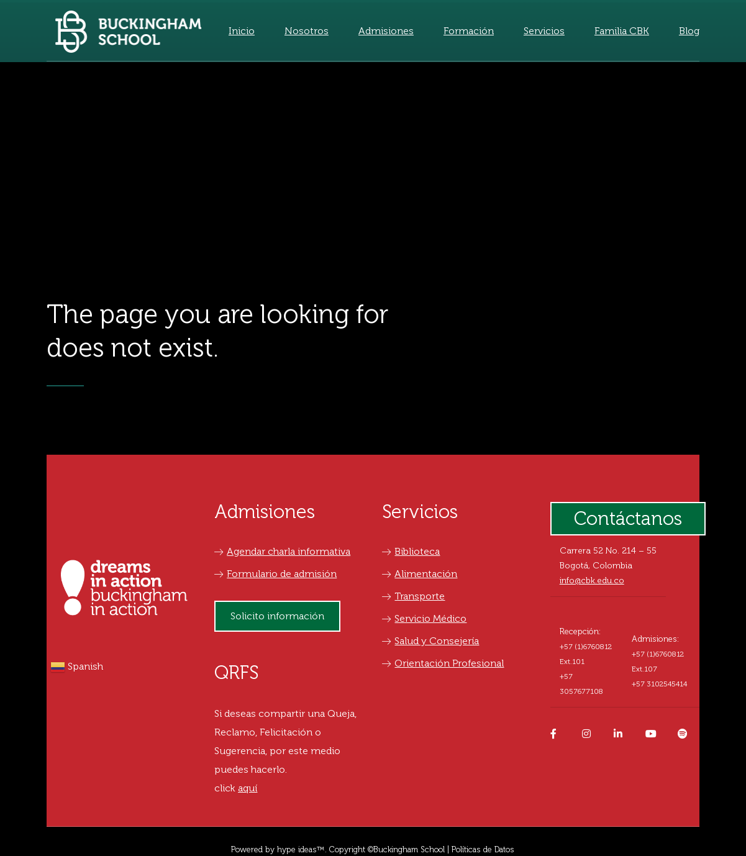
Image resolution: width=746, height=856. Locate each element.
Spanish (76, 667)
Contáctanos (628, 519)
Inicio (242, 31)
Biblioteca (411, 551)
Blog (689, 31)
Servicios (544, 31)
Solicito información (277, 616)
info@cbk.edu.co (592, 580)
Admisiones (386, 31)
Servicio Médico (424, 618)
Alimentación (419, 574)
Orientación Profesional (443, 663)
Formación (469, 31)
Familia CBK (621, 31)
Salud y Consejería (430, 641)
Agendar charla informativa (282, 551)
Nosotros (306, 31)
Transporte (413, 596)
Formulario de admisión (275, 574)
